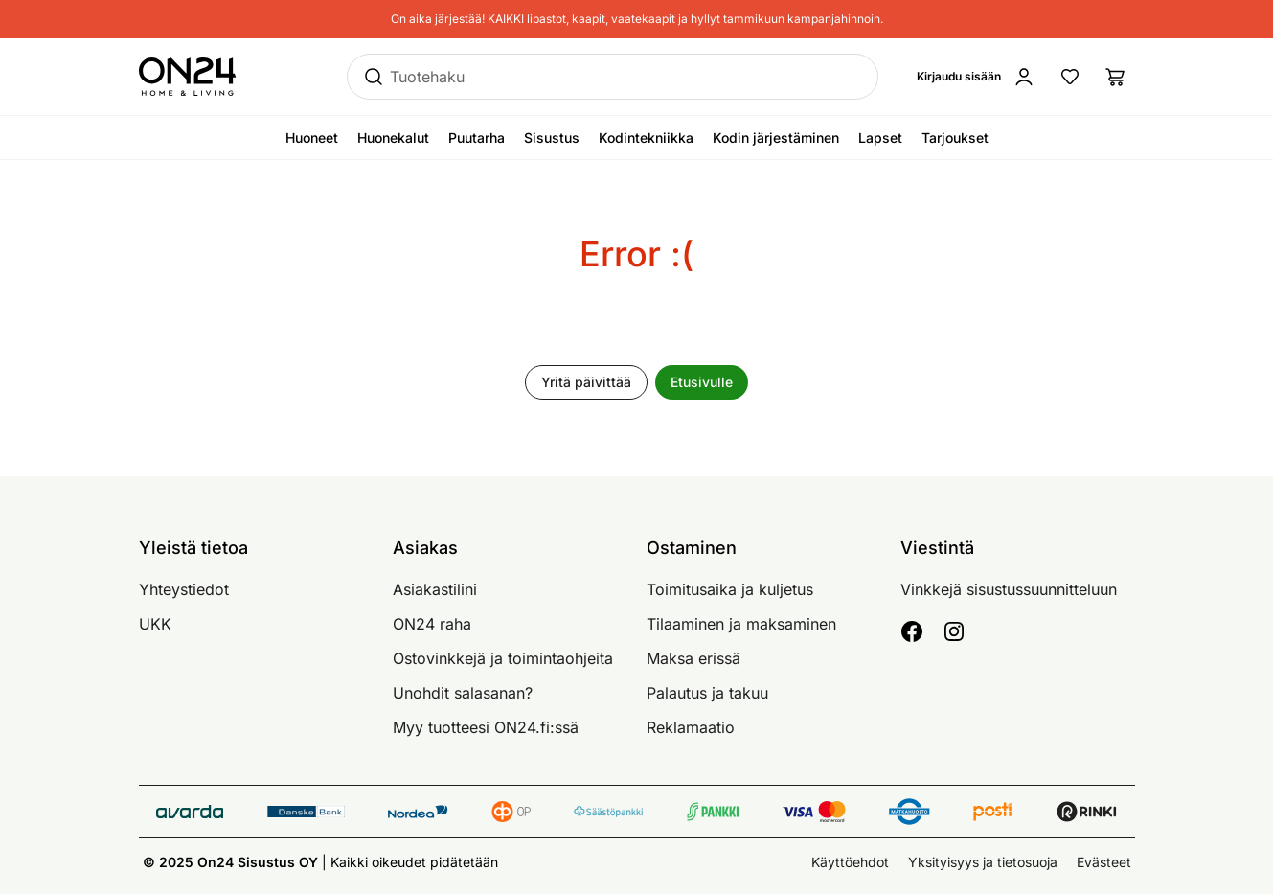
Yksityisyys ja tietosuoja (982, 862)
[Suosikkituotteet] (1070, 76)
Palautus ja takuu (707, 692)
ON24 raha (432, 623)
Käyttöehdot (850, 862)
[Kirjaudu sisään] (976, 76)
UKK (155, 623)
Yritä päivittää (586, 382)
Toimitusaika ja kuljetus (730, 589)
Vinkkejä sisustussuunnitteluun (1008, 589)
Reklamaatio (691, 727)
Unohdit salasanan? (463, 692)
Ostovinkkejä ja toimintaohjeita (503, 658)
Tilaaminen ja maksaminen (741, 623)
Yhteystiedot (184, 589)
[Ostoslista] (1116, 76)
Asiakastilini (435, 589)
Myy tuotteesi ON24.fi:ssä (486, 727)
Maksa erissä (693, 658)
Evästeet (1104, 862)
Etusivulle (702, 382)
